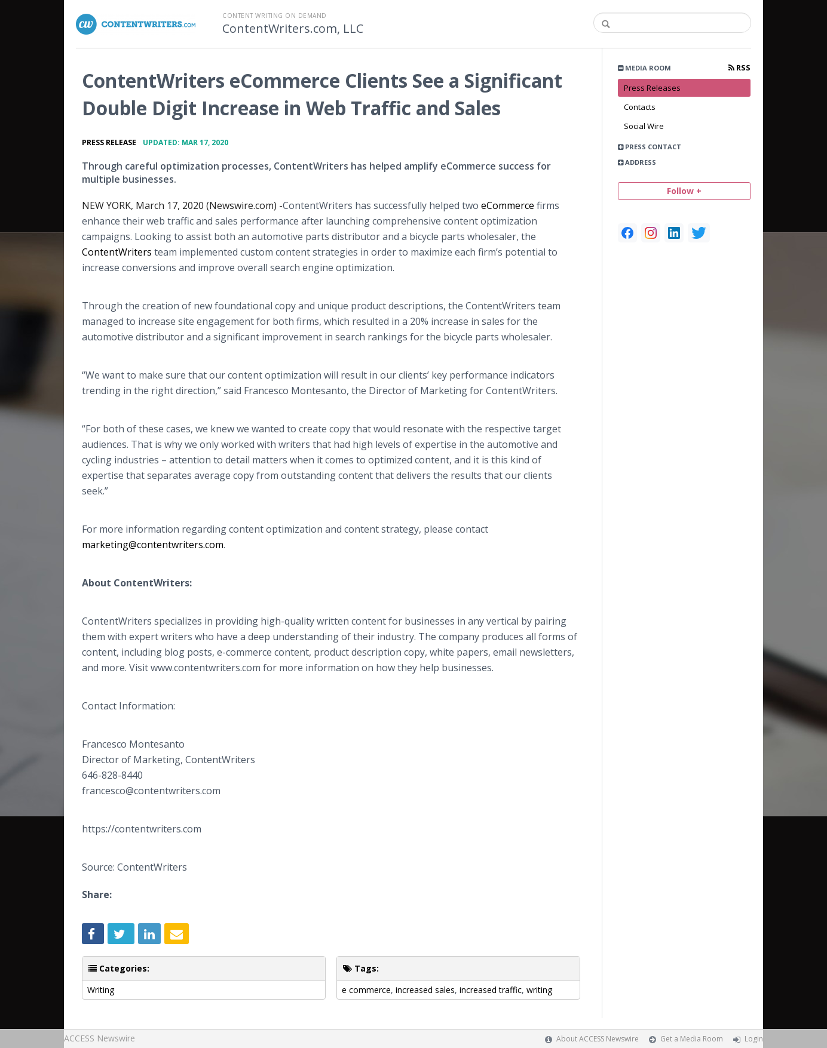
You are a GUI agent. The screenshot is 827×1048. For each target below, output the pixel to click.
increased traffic (491, 989)
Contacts (640, 107)
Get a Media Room (691, 1039)
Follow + (684, 190)
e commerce (366, 989)
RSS (739, 68)
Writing (100, 989)
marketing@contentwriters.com (152, 544)
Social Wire (644, 126)
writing (539, 989)
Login (754, 1039)
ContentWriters (117, 252)
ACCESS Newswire (99, 1038)
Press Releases (652, 87)
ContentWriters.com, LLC (292, 28)
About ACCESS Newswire (597, 1039)
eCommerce (507, 205)
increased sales (425, 989)
